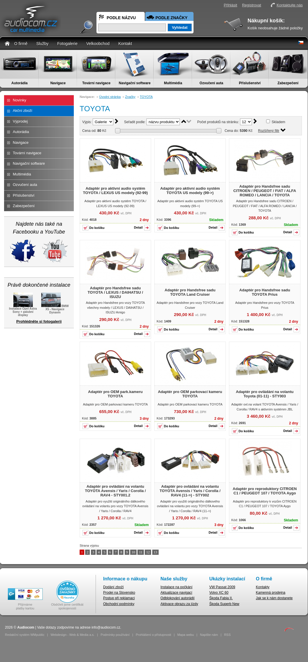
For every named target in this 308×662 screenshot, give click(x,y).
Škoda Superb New (224, 604)
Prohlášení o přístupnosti (153, 634)
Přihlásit (230, 5)
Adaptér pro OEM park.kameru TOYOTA (115, 394)
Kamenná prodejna (270, 593)
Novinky (19, 100)
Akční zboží (22, 110)
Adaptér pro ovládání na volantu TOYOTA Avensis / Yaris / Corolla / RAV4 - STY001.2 (115, 490)
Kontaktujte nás (290, 5)
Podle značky (171, 17)
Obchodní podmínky (118, 604)
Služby (42, 43)
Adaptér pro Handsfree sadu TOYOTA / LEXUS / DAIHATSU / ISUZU (115, 292)
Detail (138, 227)
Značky (130, 96)
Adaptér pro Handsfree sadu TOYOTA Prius (264, 292)
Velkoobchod (98, 43)
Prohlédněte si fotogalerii (39, 321)
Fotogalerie (67, 43)
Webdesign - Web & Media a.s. (72, 634)
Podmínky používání (115, 634)
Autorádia (19, 83)
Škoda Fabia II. (221, 598)
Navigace (58, 83)
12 (148, 552)
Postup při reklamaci (119, 598)
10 (133, 552)
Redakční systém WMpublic (24, 634)
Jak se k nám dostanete (274, 598)
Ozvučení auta (211, 83)
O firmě (21, 43)
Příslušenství (250, 83)
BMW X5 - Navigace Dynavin (55, 309)
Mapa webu (185, 634)
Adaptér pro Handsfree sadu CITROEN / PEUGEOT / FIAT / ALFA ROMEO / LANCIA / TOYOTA (264, 190)
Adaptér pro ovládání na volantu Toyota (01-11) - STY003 (265, 394)
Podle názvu (121, 17)
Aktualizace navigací (176, 593)
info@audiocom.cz (106, 627)
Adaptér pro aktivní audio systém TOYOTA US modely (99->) (190, 190)
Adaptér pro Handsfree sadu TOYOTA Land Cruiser (190, 292)
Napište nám (209, 634)
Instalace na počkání (176, 587)
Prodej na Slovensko (119, 593)
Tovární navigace (96, 83)
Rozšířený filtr (268, 131)
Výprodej (20, 121)
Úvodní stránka (110, 96)
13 (155, 552)
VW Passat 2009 (222, 587)
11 (140, 552)
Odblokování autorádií (177, 598)
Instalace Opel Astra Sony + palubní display (23, 310)
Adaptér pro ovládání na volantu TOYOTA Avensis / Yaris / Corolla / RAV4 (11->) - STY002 (190, 490)
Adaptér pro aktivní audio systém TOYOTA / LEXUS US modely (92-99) (115, 190)
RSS (227, 634)
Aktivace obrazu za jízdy (179, 604)
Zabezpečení (287, 83)
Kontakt (125, 43)
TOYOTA (146, 96)
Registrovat (251, 5)
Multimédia (173, 83)
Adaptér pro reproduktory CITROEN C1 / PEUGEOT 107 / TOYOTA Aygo (265, 491)
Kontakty (263, 587)
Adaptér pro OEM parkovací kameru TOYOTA (190, 394)
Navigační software (135, 83)
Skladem (278, 122)
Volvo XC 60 (218, 593)
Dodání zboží (113, 587)
